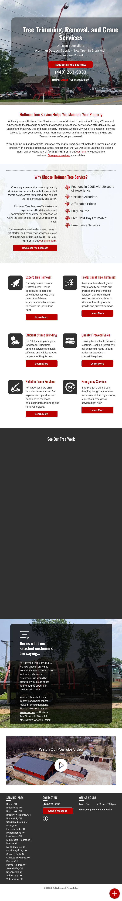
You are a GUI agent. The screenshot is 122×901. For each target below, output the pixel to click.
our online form (47, 240)
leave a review (27, 712)
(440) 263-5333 (70, 72)
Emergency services (59, 155)
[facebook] (45, 819)
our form (81, 151)
